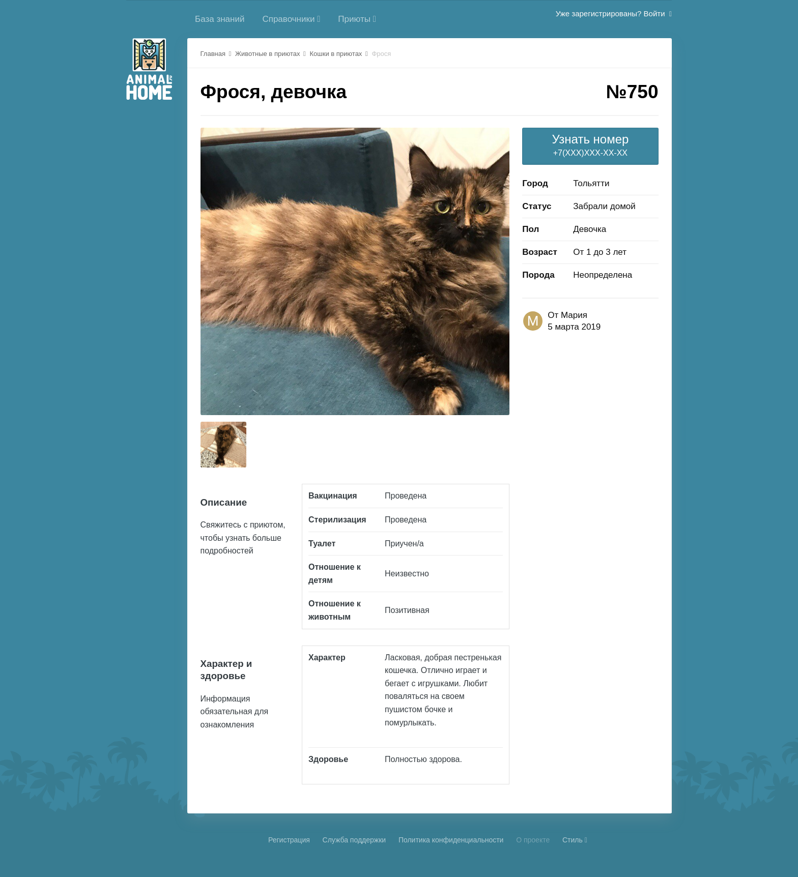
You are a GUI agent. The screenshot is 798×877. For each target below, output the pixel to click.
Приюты (357, 19)
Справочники (291, 19)
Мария (574, 315)
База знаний (219, 19)
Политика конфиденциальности (451, 840)
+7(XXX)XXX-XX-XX (590, 144)
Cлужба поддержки (354, 840)
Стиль (574, 840)
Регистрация (289, 840)
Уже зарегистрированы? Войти (614, 13)
